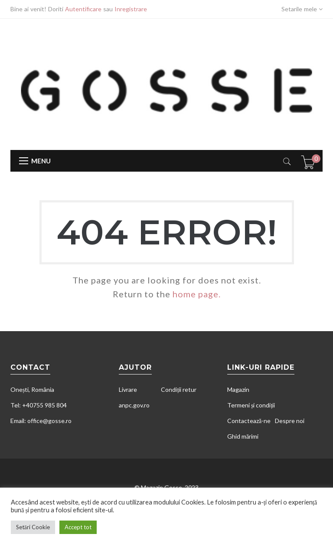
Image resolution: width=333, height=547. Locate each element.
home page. (197, 294)
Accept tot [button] (78, 527)
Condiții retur (178, 389)
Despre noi (289, 420)
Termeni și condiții (251, 405)
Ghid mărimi (242, 436)
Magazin (238, 389)
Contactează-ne (249, 420)
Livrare (128, 389)
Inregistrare (130, 9)
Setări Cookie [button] (33, 527)
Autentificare (83, 9)
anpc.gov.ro (134, 405)
